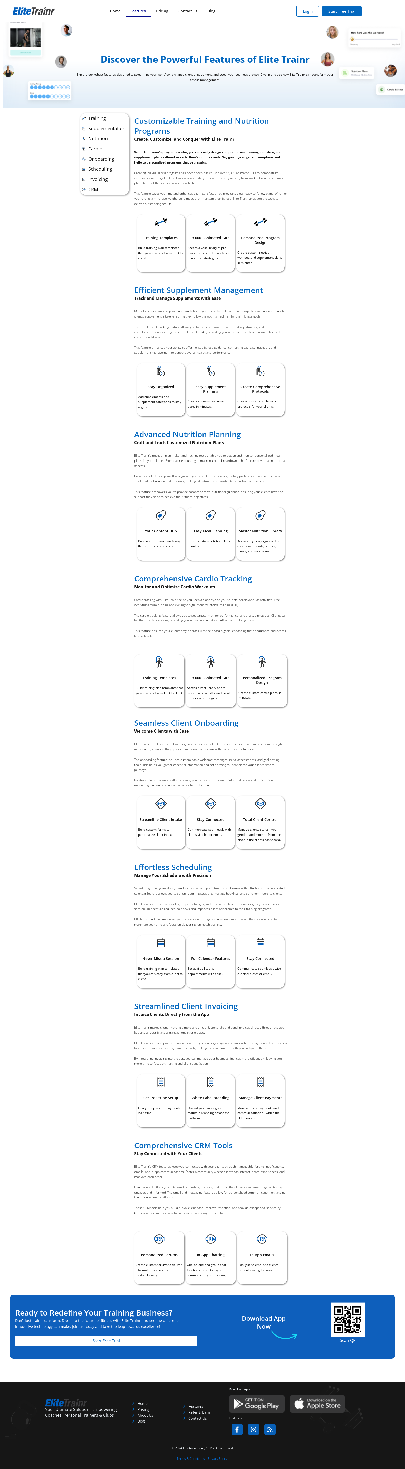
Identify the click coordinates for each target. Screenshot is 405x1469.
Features (138, 10)
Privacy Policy (217, 1458)
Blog (211, 10)
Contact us (187, 10)
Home (115, 10)
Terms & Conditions (191, 1458)
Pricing (162, 10)
